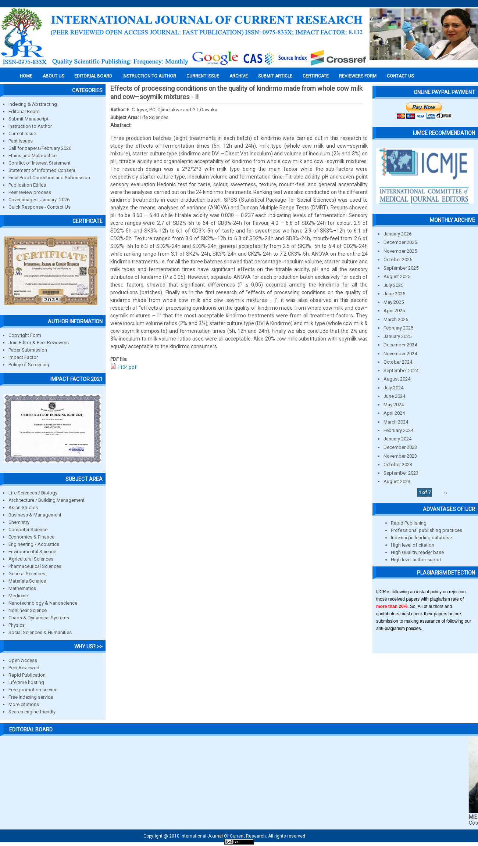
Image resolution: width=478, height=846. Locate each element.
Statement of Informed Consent (41, 170)
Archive (238, 76)
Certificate (316, 76)
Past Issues (20, 141)
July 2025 (393, 285)
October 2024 (398, 362)
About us (53, 76)
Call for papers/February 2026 (39, 148)
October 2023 (398, 464)
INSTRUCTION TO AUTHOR (149, 76)
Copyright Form (24, 335)
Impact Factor (23, 357)
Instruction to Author (30, 126)
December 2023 (400, 447)
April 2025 (394, 310)
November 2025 (400, 251)
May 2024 (394, 404)
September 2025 (401, 268)
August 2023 (397, 481)
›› (445, 492)
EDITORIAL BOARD (93, 76)
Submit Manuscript (28, 119)
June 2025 (394, 293)
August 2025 (397, 276)
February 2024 (398, 430)
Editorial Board (24, 111)
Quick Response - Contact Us (39, 207)
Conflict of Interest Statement (39, 163)
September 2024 (401, 370)
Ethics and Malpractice (32, 155)
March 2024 (396, 422)
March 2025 (396, 319)
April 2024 (394, 413)
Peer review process (29, 192)
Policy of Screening (28, 364)
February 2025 (398, 328)
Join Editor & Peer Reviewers (38, 342)
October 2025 (398, 259)
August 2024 (397, 379)
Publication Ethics (27, 185)
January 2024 (397, 439)
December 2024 (400, 345)
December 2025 (400, 242)
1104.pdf (126, 367)
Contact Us (400, 76)
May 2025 (394, 302)
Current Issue (202, 76)
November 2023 (400, 456)
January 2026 (397, 234)
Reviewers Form (358, 76)
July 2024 (393, 387)
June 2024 (394, 396)
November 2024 (400, 353)
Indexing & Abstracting (32, 104)
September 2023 (401, 473)
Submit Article (275, 76)
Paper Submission (27, 350)
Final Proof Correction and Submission (49, 177)
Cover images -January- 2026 (38, 199)
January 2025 (397, 336)
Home (26, 76)
